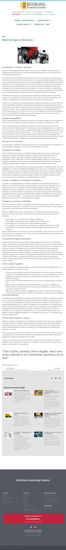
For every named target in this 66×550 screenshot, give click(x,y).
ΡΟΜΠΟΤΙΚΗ (39, 24)
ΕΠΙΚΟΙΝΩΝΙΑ (49, 12)
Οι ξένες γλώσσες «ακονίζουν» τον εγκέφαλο (53, 433)
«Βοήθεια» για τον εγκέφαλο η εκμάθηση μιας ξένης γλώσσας (53, 414)
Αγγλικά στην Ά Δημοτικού (21, 390)
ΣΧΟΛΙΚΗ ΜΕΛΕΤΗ (24, 24)
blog (4, 37)
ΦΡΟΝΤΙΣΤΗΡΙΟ (29, 20)
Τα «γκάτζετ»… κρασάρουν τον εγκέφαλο (22, 433)
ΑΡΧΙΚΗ (17, 20)
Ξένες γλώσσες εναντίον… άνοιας (21, 413)
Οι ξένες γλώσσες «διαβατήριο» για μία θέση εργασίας (51, 392)
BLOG (48, 24)
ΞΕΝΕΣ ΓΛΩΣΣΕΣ (45, 20)
